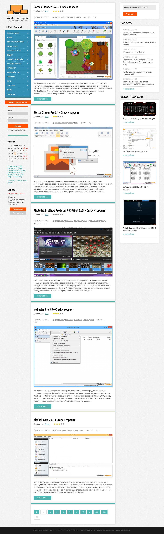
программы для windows (64, 221)
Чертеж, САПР (60, 17)
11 (104, 512)
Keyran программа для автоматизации (139, 118)
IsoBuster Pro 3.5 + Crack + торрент (54, 309)
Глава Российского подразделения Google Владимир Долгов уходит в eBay (138, 62)
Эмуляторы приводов (76, 430)
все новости (130, 89)
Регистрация (12, 130)
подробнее (129, 122)
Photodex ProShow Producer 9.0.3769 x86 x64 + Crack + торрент (69, 210)
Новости (11, 94)
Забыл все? (22, 130)
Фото (76, 123)
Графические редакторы (64, 123)
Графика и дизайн (80, 221)
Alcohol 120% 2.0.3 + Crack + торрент (54, 420)
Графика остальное (74, 17)
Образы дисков (88, 320)
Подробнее (42, 99)
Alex (46, 11)
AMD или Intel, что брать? (134, 52)
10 (97, 512)
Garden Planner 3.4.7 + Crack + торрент (56, 7)
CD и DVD (78, 320)
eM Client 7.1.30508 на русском (135, 151)
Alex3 (47, 424)
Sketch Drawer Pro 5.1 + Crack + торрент (56, 112)
